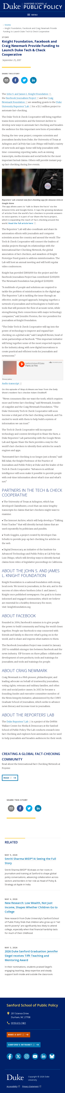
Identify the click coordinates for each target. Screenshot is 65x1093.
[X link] (18, 1056)
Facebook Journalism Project (21, 98)
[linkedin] (33, 80)
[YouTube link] (35, 1056)
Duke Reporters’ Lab (17, 721)
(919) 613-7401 (18, 1023)
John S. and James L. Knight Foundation (27, 94)
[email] (6, 80)
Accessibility (12, 1086)
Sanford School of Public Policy (32, 1005)
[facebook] (15, 80)
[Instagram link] (27, 1056)
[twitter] (24, 80)
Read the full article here (20, 223)
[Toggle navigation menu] (32, 14)
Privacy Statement (30, 1086)
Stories (8, 25)
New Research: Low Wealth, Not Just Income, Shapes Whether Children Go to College (31, 907)
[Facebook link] (10, 1056)
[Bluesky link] (52, 1056)
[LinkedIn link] (43, 1056)
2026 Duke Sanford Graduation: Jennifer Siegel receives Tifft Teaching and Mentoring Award (31, 956)
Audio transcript (10, 383)
